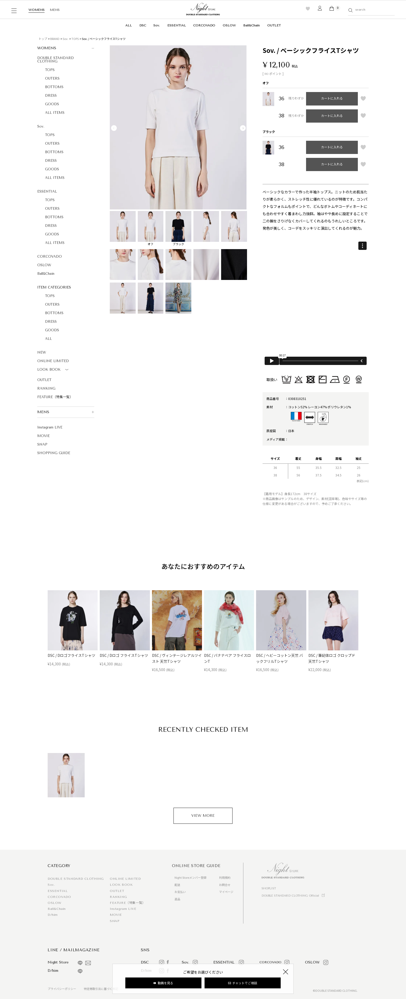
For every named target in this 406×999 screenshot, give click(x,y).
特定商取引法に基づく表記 (101, 989)
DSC (142, 25)
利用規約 (224, 877)
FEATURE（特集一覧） (55, 397)
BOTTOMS (54, 87)
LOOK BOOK (53, 370)
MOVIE (43, 436)
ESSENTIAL (176, 25)
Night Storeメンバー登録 (190, 877)
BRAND (55, 39)
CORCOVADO (204, 25)
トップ (43, 39)
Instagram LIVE (49, 427)
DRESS (51, 95)
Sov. (156, 25)
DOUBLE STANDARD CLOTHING (55, 59)
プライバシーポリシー (62, 989)
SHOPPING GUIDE (53, 453)
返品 (177, 899)
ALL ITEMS (54, 113)
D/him (53, 915)
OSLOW (229, 25)
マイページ (226, 892)
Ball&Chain (251, 25)
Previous (114, 128)
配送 (177, 885)
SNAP (42, 444)
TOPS (75, 39)
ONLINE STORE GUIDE (196, 865)
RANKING (46, 388)
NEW (41, 352)
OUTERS (52, 78)
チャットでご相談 (244, 983)
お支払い (180, 892)
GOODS (52, 104)
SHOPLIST (269, 888)
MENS (55, 10)
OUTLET (274, 25)
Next (243, 128)
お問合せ (224, 885)
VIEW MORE (203, 815)
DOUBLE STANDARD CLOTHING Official (290, 895)
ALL (128, 25)
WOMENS (36, 10)
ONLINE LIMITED (53, 361)
